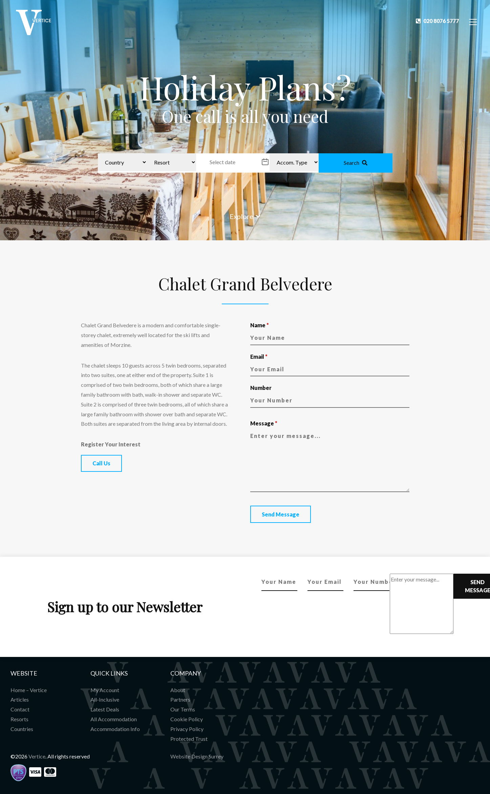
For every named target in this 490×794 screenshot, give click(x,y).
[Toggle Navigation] (473, 21)
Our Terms (182, 709)
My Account (104, 690)
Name (259, 325)
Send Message (280, 514)
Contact (19, 709)
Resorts (19, 719)
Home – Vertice (28, 690)
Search (355, 162)
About (177, 690)
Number (261, 387)
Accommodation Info (115, 729)
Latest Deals (104, 709)
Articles (19, 699)
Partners (180, 699)
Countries (21, 729)
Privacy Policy (187, 729)
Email (259, 356)
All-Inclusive (104, 699)
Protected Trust (189, 738)
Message (263, 423)
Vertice (36, 756)
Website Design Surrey (196, 756)
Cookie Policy (186, 719)
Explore (245, 216)
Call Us (101, 463)
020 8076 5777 (437, 21)
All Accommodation (113, 719)
